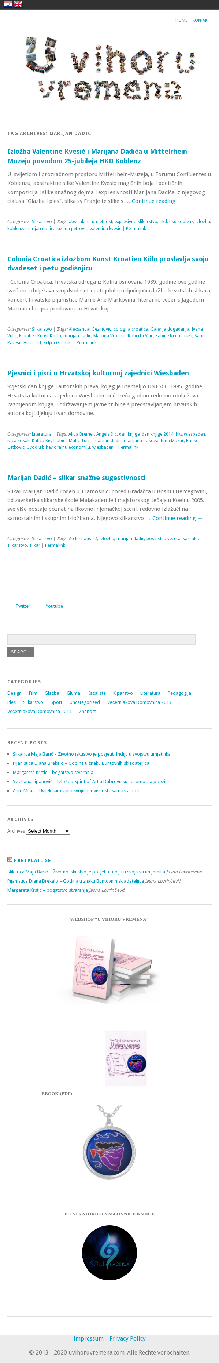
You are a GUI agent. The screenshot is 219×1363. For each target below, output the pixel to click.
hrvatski (8, 4)
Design (14, 693)
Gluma (73, 693)
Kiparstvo (123, 693)
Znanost (87, 711)
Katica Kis (41, 440)
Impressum (89, 1338)
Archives (16, 831)
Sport (56, 702)
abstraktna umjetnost (90, 221)
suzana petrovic (71, 228)
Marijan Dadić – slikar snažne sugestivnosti (76, 477)
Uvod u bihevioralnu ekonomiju (58, 447)
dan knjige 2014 (158, 434)
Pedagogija (179, 693)
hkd (163, 221)
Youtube (54, 606)
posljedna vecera (163, 538)
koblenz (15, 228)
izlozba (203, 221)
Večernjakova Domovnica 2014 (39, 711)
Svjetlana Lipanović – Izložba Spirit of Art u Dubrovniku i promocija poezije (91, 781)
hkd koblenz (181, 221)
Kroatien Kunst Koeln (40, 335)
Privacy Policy (128, 1338)
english (18, 4)
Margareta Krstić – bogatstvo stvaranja (53, 772)
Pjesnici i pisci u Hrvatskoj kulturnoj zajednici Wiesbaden (98, 373)
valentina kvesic (105, 228)
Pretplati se (32, 860)
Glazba (52, 693)
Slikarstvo (42, 221)
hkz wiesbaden (190, 434)
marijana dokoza (141, 440)
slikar (34, 545)
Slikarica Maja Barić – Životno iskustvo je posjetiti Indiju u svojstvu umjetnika (92, 754)
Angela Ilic (106, 434)
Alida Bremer (81, 434)
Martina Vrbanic (109, 335)
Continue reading (157, 201)
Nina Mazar (172, 440)
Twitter (22, 606)
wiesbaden (103, 447)
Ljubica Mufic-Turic (72, 440)
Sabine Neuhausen (173, 335)
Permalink (136, 228)
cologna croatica (131, 329)
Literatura (42, 434)
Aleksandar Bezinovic (90, 329)
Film (33, 693)
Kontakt (201, 20)
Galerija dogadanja (170, 329)
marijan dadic (39, 228)
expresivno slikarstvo (136, 221)
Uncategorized (85, 702)
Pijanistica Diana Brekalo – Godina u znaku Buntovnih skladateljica (81, 763)
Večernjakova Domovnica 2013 (139, 702)
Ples (11, 702)
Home (181, 20)
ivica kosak (18, 440)
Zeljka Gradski (57, 342)
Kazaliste (97, 693)
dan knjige (129, 434)
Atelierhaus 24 (83, 538)
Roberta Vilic (140, 335)
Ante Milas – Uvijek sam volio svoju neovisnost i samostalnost (76, 790)
